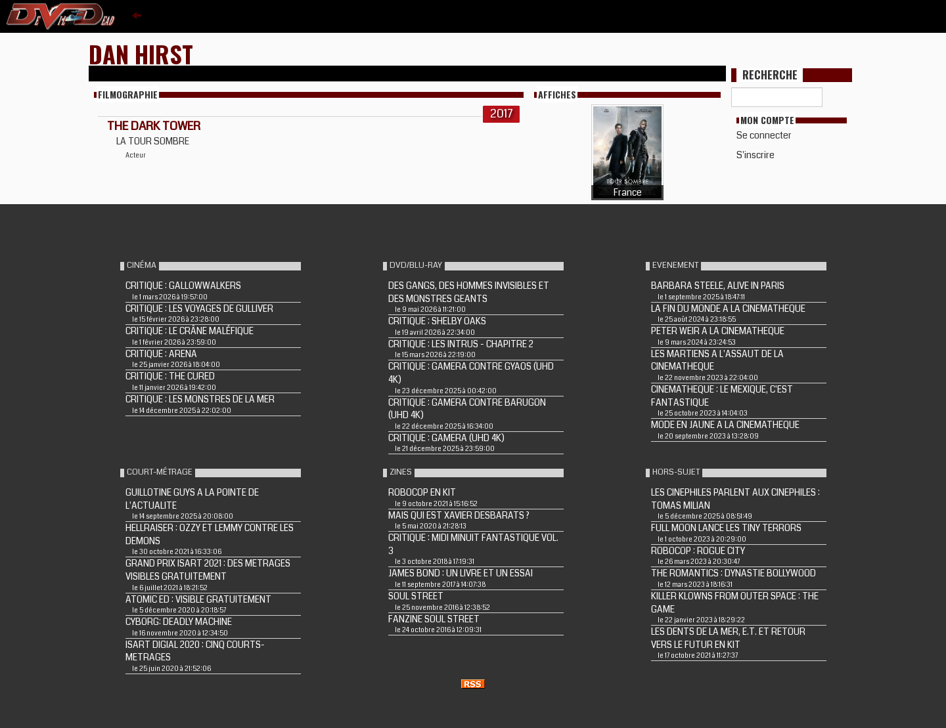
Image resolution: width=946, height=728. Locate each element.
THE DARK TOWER (153, 126)
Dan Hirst (141, 53)
